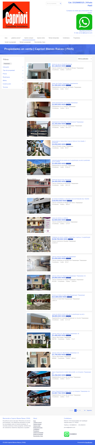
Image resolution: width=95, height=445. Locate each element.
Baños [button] (13, 80)
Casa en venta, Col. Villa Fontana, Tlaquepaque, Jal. (65, 333)
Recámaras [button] (13, 77)
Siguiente (89, 410)
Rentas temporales (54, 38)
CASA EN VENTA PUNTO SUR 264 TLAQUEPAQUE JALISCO (68, 314)
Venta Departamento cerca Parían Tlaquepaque (65, 102)
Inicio (6, 38)
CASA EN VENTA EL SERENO (60, 218)
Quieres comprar (28, 38)
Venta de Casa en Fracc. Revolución (61, 179)
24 (84, 410)
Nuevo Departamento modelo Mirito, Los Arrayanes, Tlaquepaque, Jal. (71, 391)
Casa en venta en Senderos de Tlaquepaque (64, 256)
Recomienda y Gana (39, 42)
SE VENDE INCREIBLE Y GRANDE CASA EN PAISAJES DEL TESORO (70, 199)
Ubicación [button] (13, 67)
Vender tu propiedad (10, 42)
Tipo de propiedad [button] (13, 70)
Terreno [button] (13, 87)
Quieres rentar (41, 38)
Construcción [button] (13, 84)
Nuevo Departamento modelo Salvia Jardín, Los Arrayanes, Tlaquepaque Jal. (71, 372)
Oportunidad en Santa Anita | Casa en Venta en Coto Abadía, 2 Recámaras (68, 141)
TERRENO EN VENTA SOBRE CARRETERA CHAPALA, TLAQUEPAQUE (71, 237)
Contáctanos (66, 38)
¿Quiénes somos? (15, 38)
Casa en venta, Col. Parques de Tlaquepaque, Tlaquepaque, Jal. (69, 276)
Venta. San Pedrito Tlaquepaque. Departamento (65, 83)
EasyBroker (88, 442)
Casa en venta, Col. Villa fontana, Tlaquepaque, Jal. (65, 353)
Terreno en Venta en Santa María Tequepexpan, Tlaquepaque (68, 295)
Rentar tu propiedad (25, 42)
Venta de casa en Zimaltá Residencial (62, 64)
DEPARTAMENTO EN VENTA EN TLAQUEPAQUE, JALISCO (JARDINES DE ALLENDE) (71, 161)
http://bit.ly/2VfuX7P (85, 31)
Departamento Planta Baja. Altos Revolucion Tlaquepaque (68, 122)
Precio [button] (13, 74)
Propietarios (76, 38)
